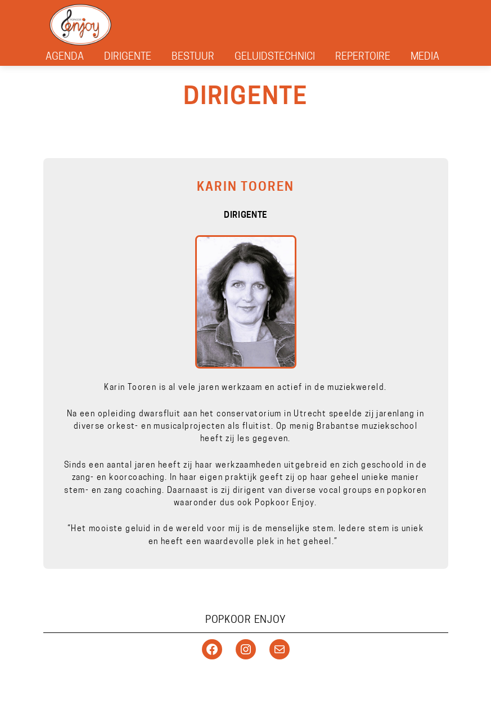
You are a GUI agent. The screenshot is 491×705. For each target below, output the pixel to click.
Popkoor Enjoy (245, 620)
